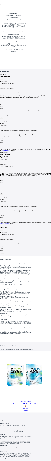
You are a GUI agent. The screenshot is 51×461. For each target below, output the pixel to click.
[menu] (25, 7)
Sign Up (4, 7)
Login (4, 6)
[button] (0, 4)
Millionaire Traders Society (6, 110)
